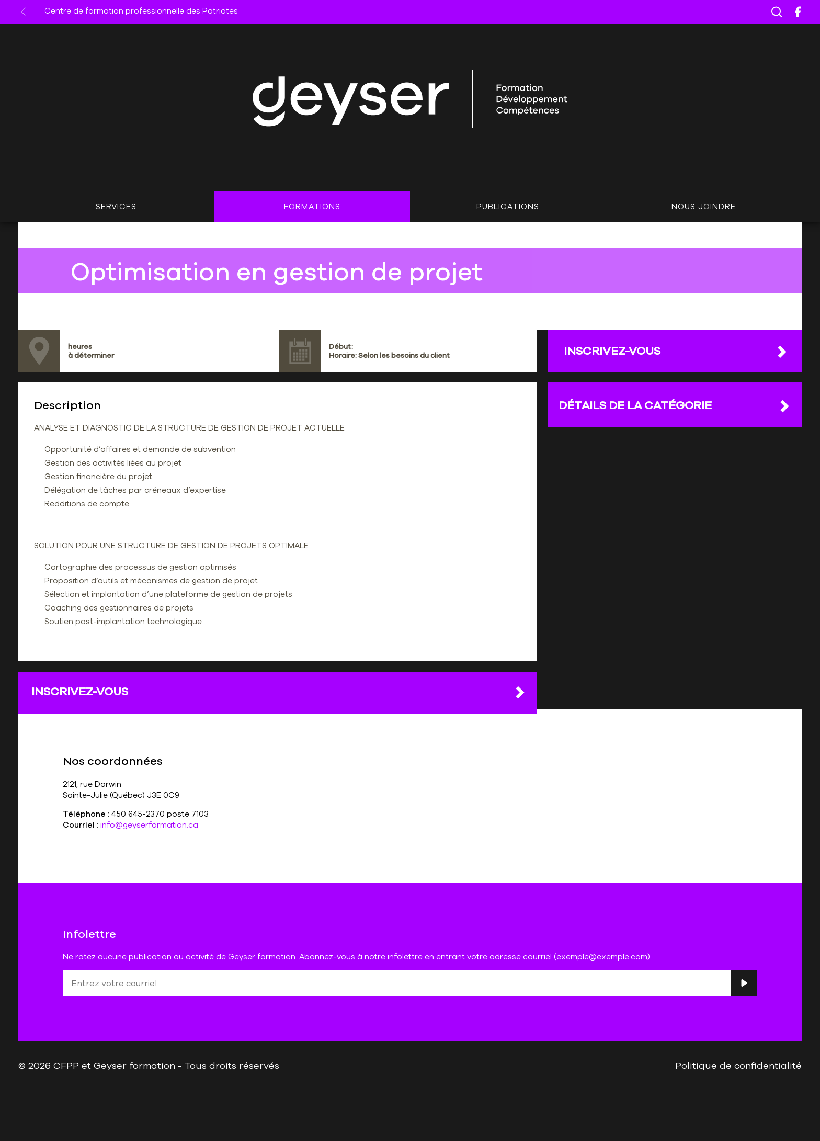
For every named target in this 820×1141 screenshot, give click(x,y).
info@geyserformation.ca (149, 824)
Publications (507, 206)
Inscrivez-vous (279, 691)
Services (116, 206)
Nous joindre (703, 206)
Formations (312, 206)
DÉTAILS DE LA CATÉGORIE (675, 405)
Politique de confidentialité (738, 1065)
